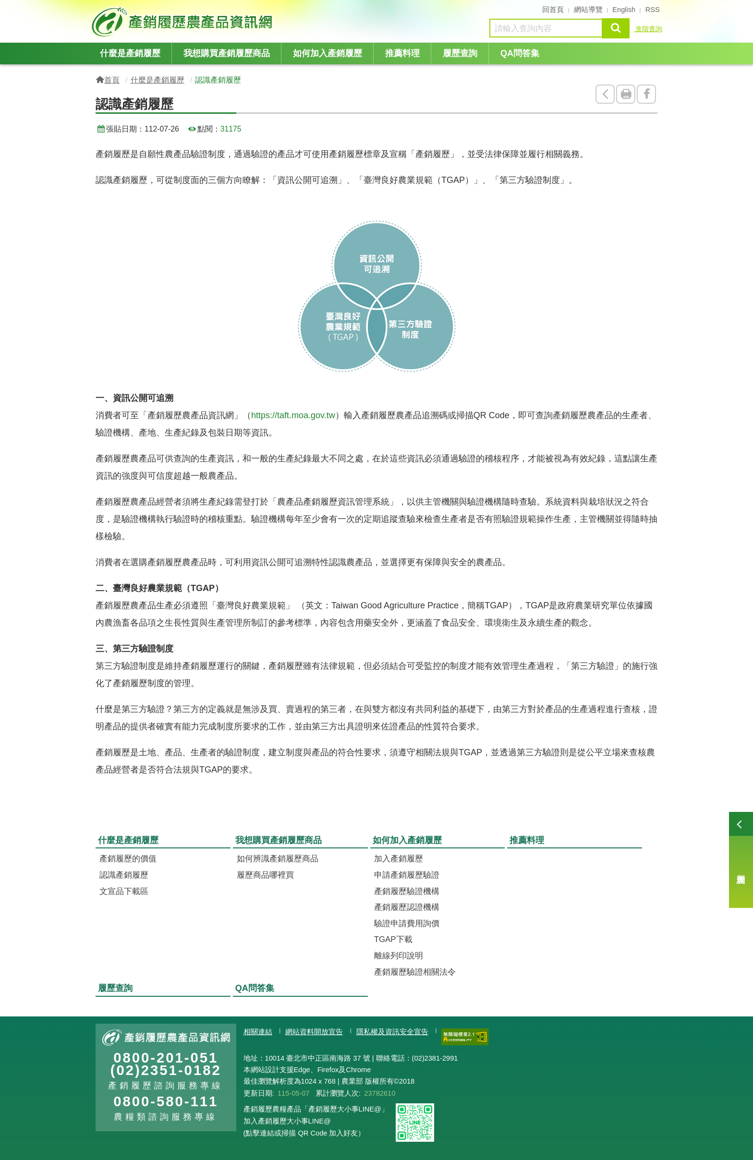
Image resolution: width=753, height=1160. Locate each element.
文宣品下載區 (123, 891)
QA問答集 (519, 53)
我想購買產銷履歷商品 (226, 53)
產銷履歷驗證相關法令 (415, 972)
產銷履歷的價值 (128, 858)
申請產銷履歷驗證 (406, 875)
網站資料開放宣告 (314, 1032)
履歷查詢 (741, 860)
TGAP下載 (393, 939)
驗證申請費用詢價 (406, 923)
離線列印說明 (398, 955)
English (623, 9)
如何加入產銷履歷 (327, 53)
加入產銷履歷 (398, 858)
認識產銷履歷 (123, 875)
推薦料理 (402, 53)
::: (92, 8)
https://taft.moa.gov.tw (293, 415)
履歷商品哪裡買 (265, 875)
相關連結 (257, 1032)
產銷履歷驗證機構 (406, 891)
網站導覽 (588, 9)
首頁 (112, 79)
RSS (652, 9)
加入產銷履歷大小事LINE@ (287, 1121)
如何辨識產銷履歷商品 (277, 858)
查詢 (615, 28)
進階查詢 (647, 29)
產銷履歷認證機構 (406, 907)
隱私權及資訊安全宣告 (392, 1032)
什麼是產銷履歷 (130, 53)
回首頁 (553, 9)
